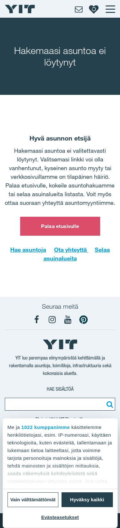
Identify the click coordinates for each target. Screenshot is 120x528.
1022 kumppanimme (45, 427)
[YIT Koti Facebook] (36, 319)
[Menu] (110, 9)
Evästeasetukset (60, 517)
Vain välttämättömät (33, 499)
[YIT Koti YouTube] (68, 319)
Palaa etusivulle (60, 226)
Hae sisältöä (60, 389)
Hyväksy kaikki (87, 499)
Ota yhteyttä (71, 249)
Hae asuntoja (28, 249)
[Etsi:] (109, 404)
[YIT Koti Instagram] (52, 319)
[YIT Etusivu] (20, 9)
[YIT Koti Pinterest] (83, 319)
